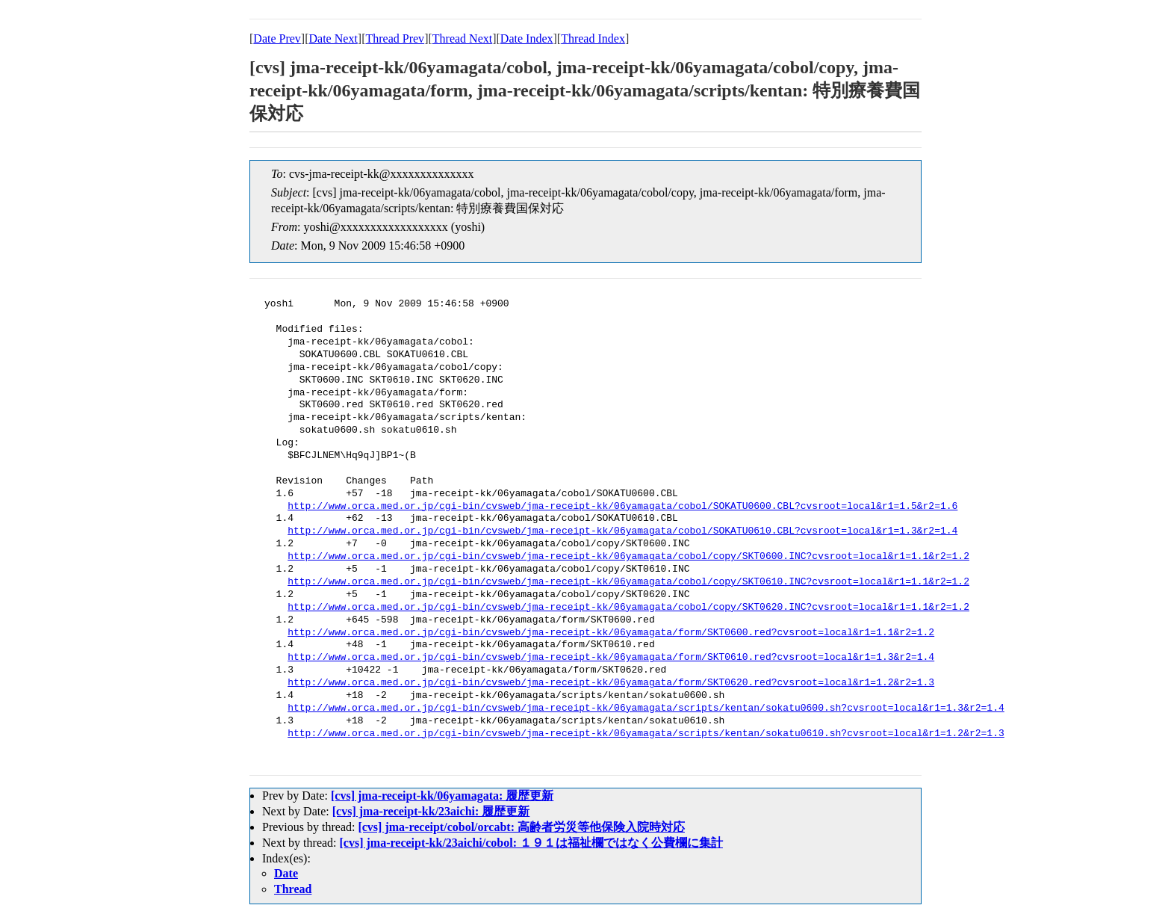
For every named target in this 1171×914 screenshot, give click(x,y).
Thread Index (593, 38)
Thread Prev (394, 38)
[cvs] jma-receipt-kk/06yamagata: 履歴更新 (442, 795)
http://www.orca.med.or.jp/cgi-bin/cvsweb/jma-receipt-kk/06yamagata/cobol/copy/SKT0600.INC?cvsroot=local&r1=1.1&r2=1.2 (628, 556)
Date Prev (277, 38)
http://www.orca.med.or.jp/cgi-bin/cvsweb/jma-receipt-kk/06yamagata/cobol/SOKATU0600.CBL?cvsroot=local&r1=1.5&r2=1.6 (622, 506)
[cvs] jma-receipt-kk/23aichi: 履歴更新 (431, 811)
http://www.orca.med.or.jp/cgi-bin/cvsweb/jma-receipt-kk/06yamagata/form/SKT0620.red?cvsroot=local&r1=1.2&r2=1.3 (611, 683)
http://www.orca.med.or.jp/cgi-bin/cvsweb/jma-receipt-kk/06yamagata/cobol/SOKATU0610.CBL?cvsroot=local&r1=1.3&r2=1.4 (622, 531)
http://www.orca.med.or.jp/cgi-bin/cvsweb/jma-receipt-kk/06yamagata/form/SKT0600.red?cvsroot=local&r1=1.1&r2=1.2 (611, 633)
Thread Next (462, 38)
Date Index (526, 38)
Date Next (333, 38)
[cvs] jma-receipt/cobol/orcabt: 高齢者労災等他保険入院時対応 (521, 827)
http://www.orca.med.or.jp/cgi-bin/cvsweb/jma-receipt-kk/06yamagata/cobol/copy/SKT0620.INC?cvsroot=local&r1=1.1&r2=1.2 (628, 607)
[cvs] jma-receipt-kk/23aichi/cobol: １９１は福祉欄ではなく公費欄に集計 (531, 842)
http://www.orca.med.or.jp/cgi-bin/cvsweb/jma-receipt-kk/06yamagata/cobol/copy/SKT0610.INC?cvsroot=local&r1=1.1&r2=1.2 (628, 582)
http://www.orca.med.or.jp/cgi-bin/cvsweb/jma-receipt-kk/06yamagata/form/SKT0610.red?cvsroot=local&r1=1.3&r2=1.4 (611, 657)
